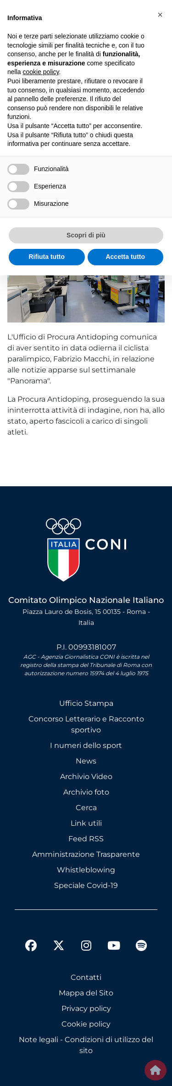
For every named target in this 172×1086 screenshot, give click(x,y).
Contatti (86, 977)
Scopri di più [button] (86, 235)
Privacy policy (86, 1008)
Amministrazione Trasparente (86, 854)
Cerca (86, 807)
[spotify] (141, 947)
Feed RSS (86, 838)
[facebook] (31, 947)
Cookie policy (86, 1024)
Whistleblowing (86, 870)
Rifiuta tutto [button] (46, 256)
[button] (160, 14)
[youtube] (114, 947)
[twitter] (59, 938)
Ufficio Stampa (86, 703)
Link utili (86, 823)
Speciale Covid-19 (86, 885)
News (86, 761)
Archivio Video (86, 776)
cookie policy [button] (40, 71)
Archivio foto (86, 792)
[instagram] (86, 947)
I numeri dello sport (86, 745)
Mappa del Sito (86, 993)
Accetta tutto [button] (125, 256)
